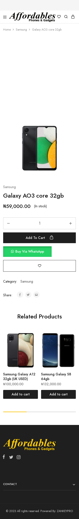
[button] (39, 251)
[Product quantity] (39, 223)
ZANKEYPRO (65, 511)
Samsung (21, 29)
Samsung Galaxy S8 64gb (56, 376)
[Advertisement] (39, 77)
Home (7, 29)
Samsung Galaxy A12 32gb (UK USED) (19, 376)
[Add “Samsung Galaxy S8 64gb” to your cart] (58, 394)
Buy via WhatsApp (29, 251)
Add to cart (40, 237)
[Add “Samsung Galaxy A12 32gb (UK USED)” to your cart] (20, 394)
